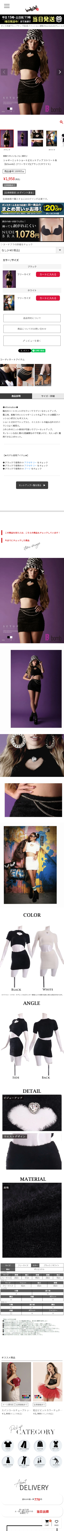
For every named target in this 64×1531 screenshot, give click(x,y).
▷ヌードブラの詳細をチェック (17, 244)
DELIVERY (33, 1487)
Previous (4, 72)
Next (59, 72)
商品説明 (16, 396)
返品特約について (32, 318)
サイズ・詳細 (48, 396)
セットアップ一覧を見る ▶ (32, 485)
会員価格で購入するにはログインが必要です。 (26, 199)
